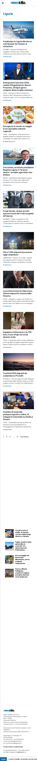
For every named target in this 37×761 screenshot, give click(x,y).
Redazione (8, 56)
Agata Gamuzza (10, 141)
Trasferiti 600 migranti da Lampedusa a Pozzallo (15, 374)
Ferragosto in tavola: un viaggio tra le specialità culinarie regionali (17, 128)
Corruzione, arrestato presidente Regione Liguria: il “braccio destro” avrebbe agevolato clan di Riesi (18, 171)
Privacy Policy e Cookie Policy (13, 746)
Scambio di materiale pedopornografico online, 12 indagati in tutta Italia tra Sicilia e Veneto (18, 416)
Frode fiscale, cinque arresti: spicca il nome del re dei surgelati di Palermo (18, 213)
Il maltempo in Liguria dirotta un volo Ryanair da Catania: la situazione (17, 44)
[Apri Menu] (3, 3)
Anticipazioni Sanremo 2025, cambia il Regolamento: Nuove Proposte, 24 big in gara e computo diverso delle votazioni (18, 86)
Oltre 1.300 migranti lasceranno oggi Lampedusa (17, 253)
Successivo (24, 437)
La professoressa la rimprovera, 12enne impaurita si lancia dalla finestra (18, 293)
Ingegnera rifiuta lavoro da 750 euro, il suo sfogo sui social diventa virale (17, 334)
